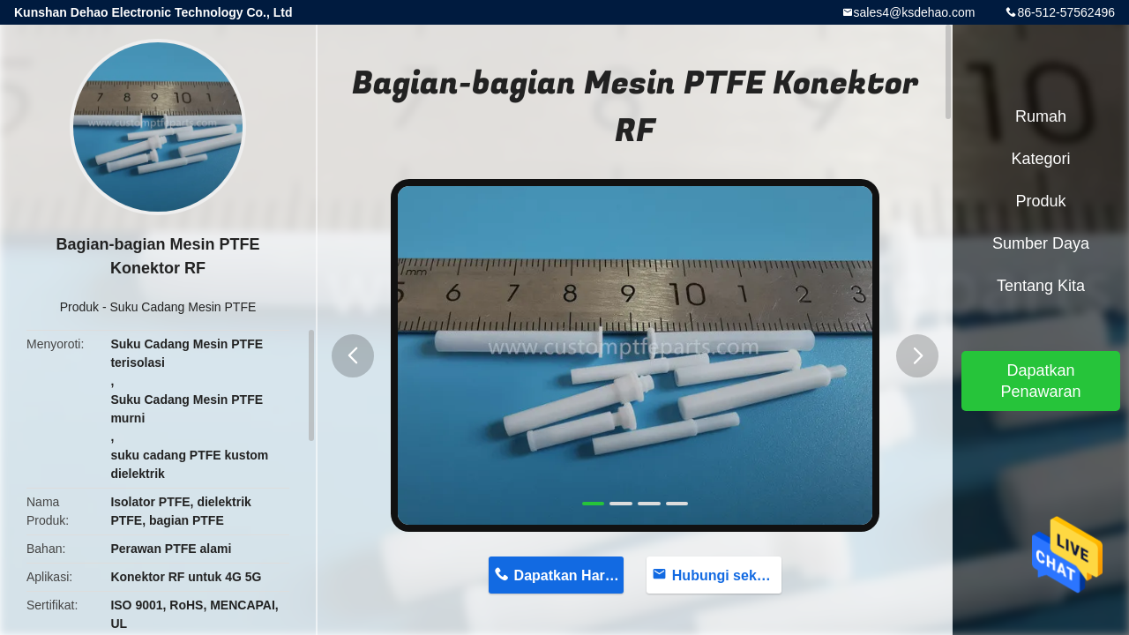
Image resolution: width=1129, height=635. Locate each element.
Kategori (1040, 159)
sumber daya (1040, 243)
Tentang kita (1041, 286)
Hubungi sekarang (727, 575)
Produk (79, 307)
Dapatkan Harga (568, 575)
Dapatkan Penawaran (1040, 381)
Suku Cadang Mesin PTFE (183, 307)
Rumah (1040, 116)
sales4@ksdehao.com (915, 12)
